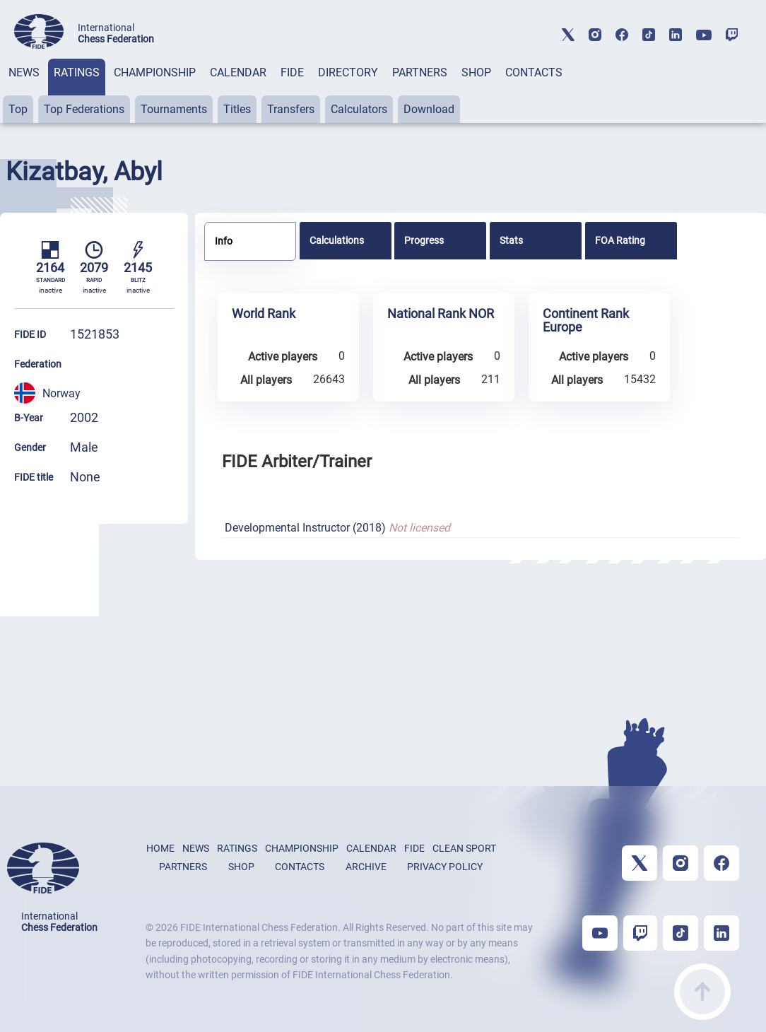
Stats (511, 240)
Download (428, 109)
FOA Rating (620, 240)
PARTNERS (419, 72)
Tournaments (174, 109)
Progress (424, 240)
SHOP (476, 72)
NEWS (24, 72)
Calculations (337, 240)
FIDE (292, 72)
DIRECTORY (348, 72)
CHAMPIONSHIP (155, 72)
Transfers (290, 109)
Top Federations (84, 109)
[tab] (24, 91)
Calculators (359, 109)
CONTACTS (533, 72)
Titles (237, 109)
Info (223, 241)
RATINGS (77, 72)
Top (18, 109)
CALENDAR (238, 72)
